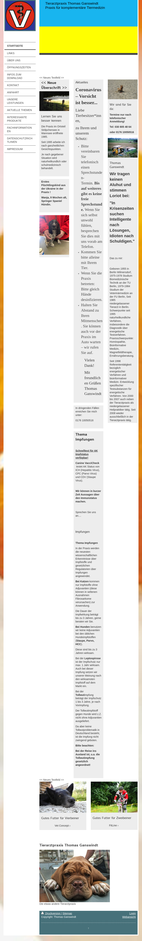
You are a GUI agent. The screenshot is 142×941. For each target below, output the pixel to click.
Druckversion (51, 913)
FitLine (113, 825)
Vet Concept (62, 825)
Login (132, 913)
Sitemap (67, 913)
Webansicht (129, 916)
